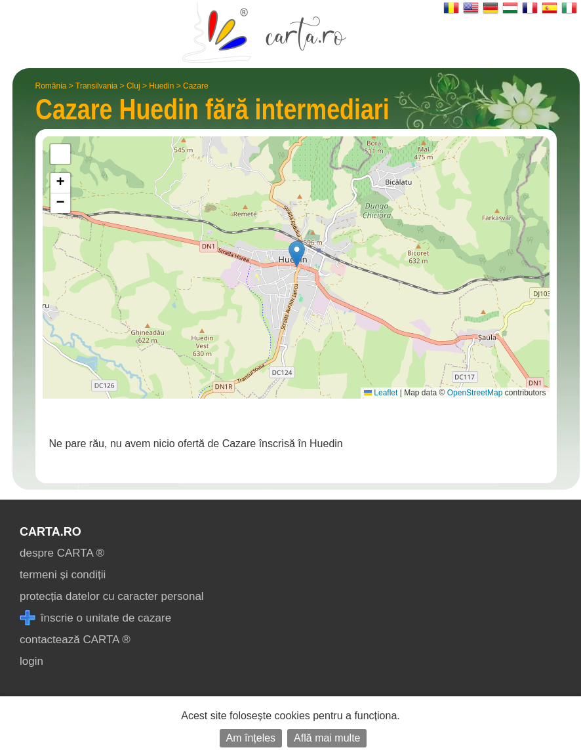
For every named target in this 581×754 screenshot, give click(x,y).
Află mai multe (327, 738)
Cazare (196, 85)
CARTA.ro (50, 531)
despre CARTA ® (62, 553)
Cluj (133, 85)
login (31, 661)
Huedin (161, 85)
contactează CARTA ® (75, 639)
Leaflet (380, 392)
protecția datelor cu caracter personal (112, 596)
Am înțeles (251, 738)
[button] (297, 254)
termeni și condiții (63, 574)
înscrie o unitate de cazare (95, 618)
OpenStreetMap (475, 392)
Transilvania (96, 85)
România (51, 85)
